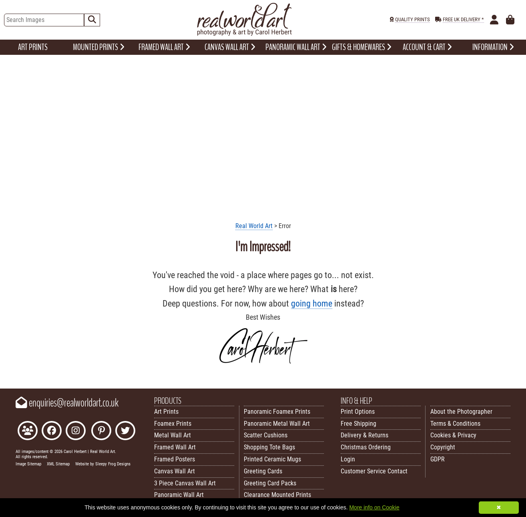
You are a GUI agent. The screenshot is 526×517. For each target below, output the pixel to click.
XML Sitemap (58, 464)
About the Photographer (461, 411)
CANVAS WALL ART (230, 47)
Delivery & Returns (364, 435)
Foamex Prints (172, 423)
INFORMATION (493, 47)
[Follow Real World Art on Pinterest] (101, 431)
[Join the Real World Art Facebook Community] (28, 431)
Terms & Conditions (455, 423)
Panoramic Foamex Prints (277, 411)
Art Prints (166, 411)
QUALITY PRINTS (412, 19)
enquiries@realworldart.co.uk (67, 403)
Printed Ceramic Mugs (272, 459)
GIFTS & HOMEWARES (361, 47)
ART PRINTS (33, 47)
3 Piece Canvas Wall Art (185, 483)
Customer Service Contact (374, 471)
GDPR (437, 459)
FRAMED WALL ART (164, 47)
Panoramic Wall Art (179, 495)
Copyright (442, 447)
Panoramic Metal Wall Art (277, 423)
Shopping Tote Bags (269, 447)
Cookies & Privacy (453, 435)
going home (311, 303)
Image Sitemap (28, 464)
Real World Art (254, 226)
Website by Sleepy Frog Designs (102, 464)
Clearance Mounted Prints (277, 495)
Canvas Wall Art (174, 471)
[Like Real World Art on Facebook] (52, 431)
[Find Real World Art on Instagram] (76, 431)
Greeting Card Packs (270, 483)
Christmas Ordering (366, 447)
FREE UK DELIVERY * (463, 19)
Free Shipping (358, 423)
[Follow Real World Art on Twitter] (125, 431)
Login (348, 459)
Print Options (358, 411)
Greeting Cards (263, 471)
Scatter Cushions (265, 435)
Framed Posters (174, 459)
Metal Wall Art (172, 435)
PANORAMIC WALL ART (296, 47)
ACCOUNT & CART (427, 47)
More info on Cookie (374, 507)
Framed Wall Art (175, 447)
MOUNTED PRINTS (98, 47)
